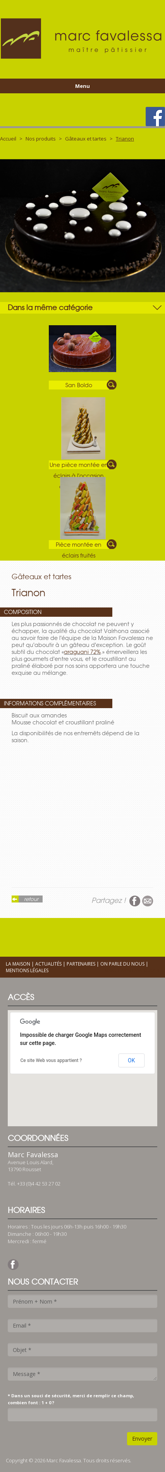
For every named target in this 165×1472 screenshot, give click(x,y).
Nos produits (41, 138)
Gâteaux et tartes (86, 138)
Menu (82, 85)
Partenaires (81, 964)
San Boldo (78, 385)
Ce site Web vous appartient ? (51, 1060)
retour (31, 899)
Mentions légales (27, 970)
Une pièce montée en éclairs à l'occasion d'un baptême (79, 465)
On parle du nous (122, 964)
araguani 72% (82, 652)
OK (131, 1060)
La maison (18, 964)
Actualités (48, 964)
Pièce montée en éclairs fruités (78, 545)
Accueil (8, 138)
